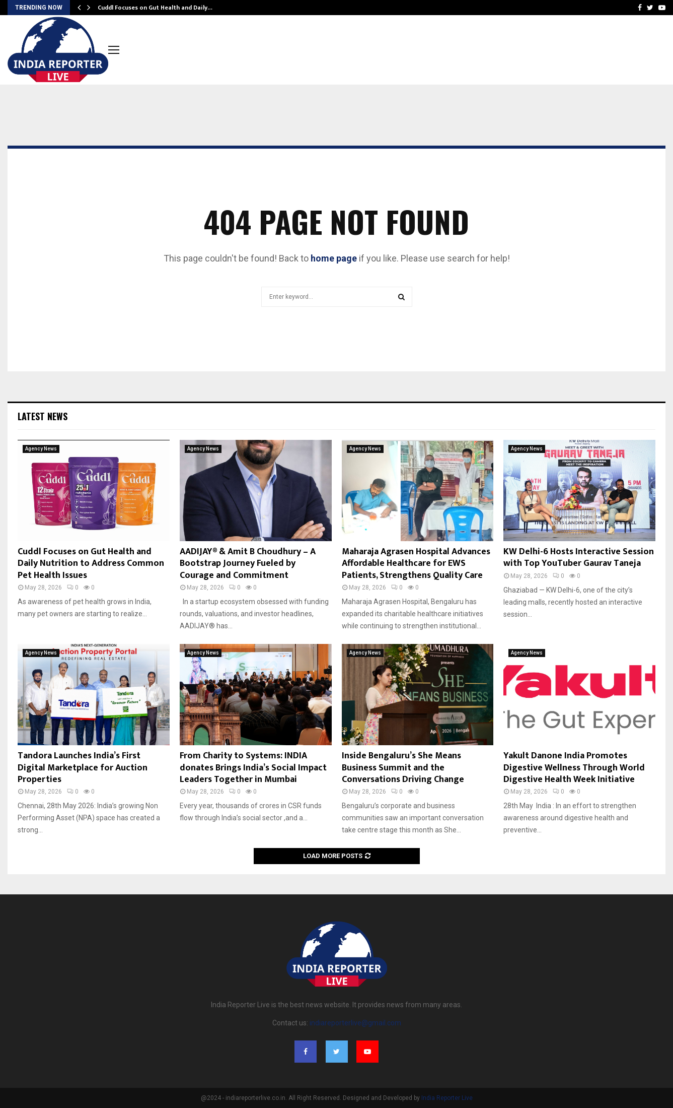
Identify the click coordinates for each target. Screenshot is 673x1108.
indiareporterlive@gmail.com (355, 1023)
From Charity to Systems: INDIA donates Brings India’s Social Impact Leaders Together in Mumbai (253, 767)
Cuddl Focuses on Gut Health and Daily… (155, 8)
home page (334, 258)
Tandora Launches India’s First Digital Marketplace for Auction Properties (82, 767)
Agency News (41, 448)
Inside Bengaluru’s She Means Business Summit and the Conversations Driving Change (403, 767)
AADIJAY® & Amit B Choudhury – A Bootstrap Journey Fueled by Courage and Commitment (248, 563)
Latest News (42, 416)
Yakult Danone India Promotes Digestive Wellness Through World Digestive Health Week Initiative (574, 767)
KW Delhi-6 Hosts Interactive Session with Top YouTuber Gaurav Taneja (578, 557)
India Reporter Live (447, 1097)
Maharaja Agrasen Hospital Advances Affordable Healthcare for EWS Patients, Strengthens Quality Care (416, 563)
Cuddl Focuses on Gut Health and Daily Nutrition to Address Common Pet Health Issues (91, 563)
